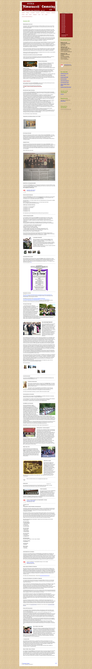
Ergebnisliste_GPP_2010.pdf (31, 500)
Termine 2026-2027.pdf (67, 64)
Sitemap (28, 663)
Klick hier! (62, 94)
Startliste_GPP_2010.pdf (30, 562)
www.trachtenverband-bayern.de (44, 575)
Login (56, 663)
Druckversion (24, 663)
